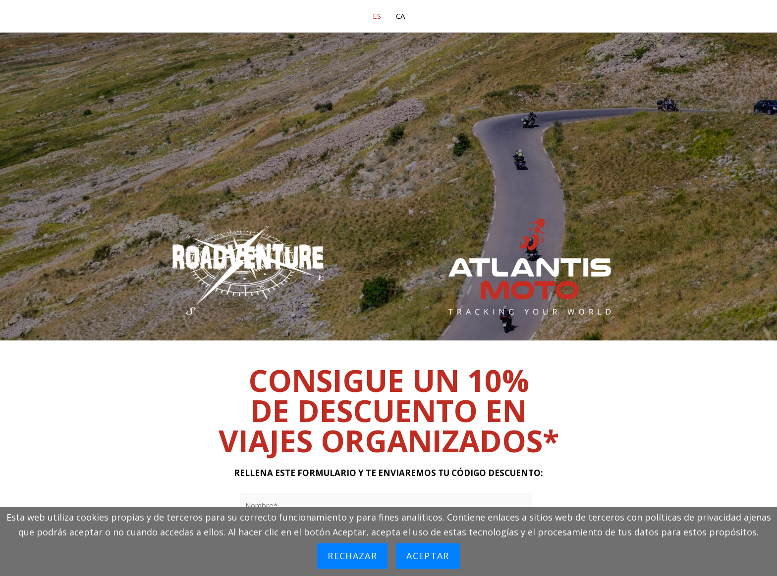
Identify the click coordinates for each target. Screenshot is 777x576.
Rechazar (352, 556)
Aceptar (427, 556)
